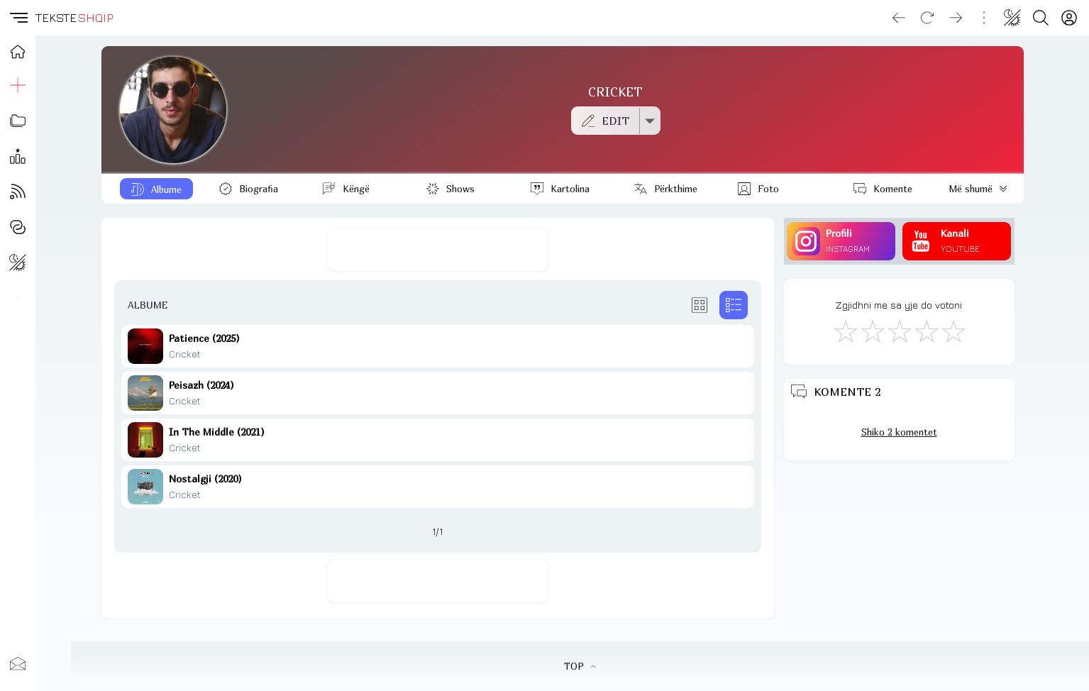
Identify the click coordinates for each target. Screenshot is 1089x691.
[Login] (1069, 18)
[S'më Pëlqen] (844, 330)
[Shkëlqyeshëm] (952, 330)
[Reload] (927, 18)
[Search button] (1041, 18)
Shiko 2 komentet (899, 432)
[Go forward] (955, 18)
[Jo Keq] (871, 330)
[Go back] (899, 18)
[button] (17, 17)
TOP (580, 666)
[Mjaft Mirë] (925, 330)
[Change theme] (1012, 18)
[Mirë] (898, 330)
